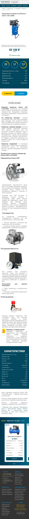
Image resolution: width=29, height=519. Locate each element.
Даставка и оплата (18, 480)
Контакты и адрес (18, 484)
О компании (13, 5)
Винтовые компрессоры (6, 491)
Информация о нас (18, 479)
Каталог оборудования (19, 475)
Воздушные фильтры (6, 504)
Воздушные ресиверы (19, 492)
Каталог (8, 5)
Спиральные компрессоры (7, 494)
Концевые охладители (19, 499)
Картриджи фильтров (19, 496)
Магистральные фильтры (20, 494)
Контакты (25, 5)
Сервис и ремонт (18, 482)
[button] (13, 463)
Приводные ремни (5, 509)
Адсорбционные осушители (20, 491)
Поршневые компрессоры (7, 489)
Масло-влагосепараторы (19, 497)
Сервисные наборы (5, 513)
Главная (3, 5)
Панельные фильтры (6, 511)
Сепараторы (4, 508)
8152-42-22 (5, 1)
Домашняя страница (19, 473)
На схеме (5, 482)
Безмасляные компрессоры (7, 492)
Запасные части (18, 477)
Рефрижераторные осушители (20, 489)
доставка (23, 400)
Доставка (20, 5)
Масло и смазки (5, 514)
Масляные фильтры (6, 506)
